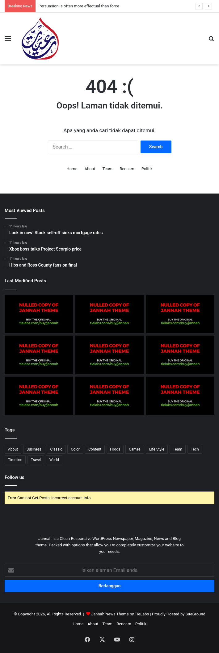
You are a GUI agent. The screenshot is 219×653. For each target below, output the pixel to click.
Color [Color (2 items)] (75, 449)
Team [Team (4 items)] (177, 449)
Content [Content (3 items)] (94, 449)
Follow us (14, 477)
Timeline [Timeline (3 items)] (15, 460)
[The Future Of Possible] (39, 355)
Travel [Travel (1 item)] (36, 460)
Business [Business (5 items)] (34, 449)
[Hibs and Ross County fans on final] (180, 355)
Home (71, 168)
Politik (147, 168)
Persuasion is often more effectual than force (79, 6)
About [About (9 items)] (13, 449)
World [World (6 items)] (54, 460)
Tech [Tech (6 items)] (195, 449)
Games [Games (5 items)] (135, 449)
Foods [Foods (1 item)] (115, 449)
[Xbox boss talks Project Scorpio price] (109, 355)
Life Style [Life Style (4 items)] (156, 449)
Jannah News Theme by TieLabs (120, 614)
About (90, 168)
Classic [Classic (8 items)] (56, 449)
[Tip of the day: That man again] (39, 396)
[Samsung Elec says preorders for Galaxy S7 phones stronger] (39, 314)
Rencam (127, 168)
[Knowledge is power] (180, 314)
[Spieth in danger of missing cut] (180, 396)
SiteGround (195, 614)
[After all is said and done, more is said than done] (109, 314)
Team (107, 168)
